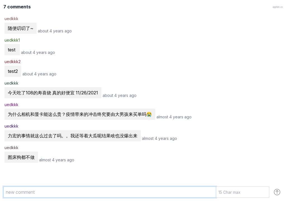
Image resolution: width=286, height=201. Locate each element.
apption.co (278, 7)
